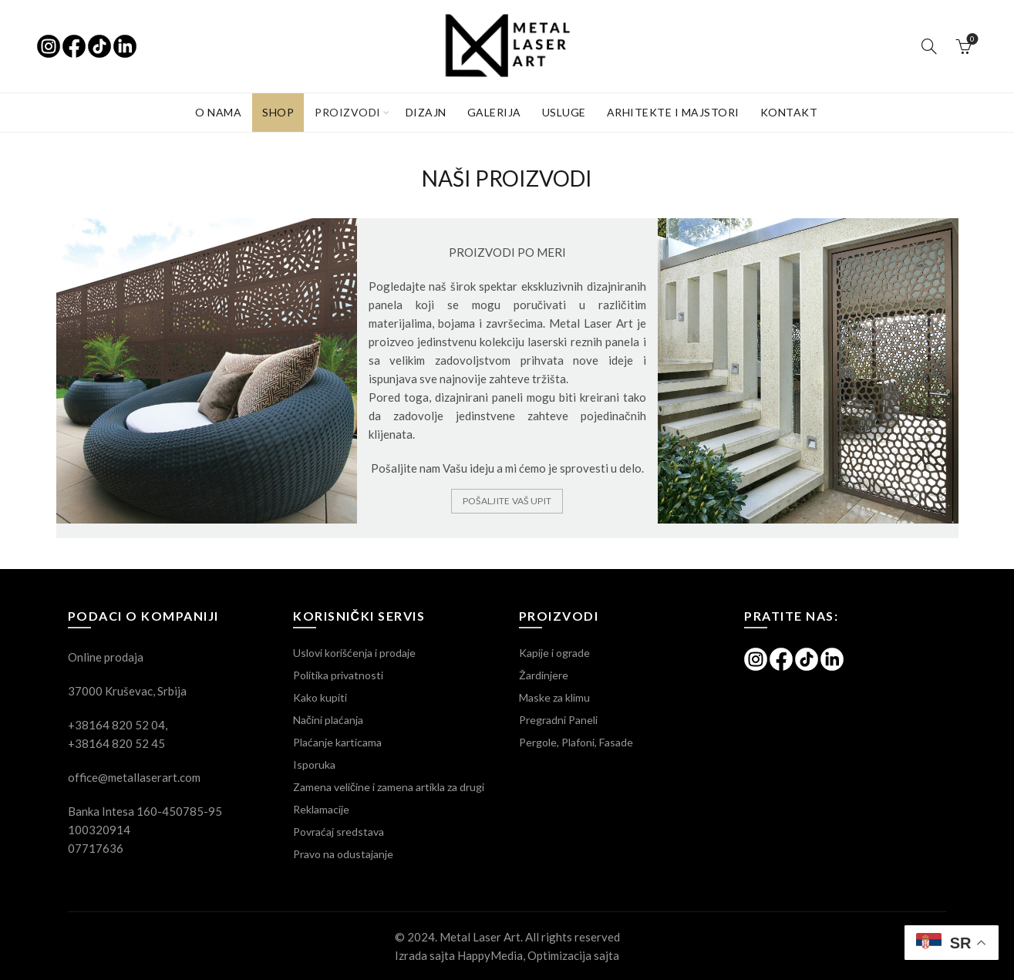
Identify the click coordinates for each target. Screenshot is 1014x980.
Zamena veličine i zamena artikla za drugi (388, 786)
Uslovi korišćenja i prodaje (354, 652)
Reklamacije (321, 809)
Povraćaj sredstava (338, 831)
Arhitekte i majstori (673, 112)
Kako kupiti (320, 697)
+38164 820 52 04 (116, 725)
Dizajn (426, 112)
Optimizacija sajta (573, 955)
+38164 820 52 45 (116, 743)
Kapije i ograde (554, 652)
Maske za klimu (554, 697)
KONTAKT (789, 112)
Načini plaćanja (328, 719)
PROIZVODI (348, 112)
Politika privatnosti (338, 675)
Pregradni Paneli (558, 719)
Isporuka (314, 764)
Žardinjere (543, 675)
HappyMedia (490, 955)
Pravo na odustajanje (343, 853)
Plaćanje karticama (337, 742)
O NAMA (218, 112)
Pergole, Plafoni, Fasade (576, 742)
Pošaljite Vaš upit (507, 501)
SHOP (278, 112)
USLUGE (564, 112)
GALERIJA (494, 112)
